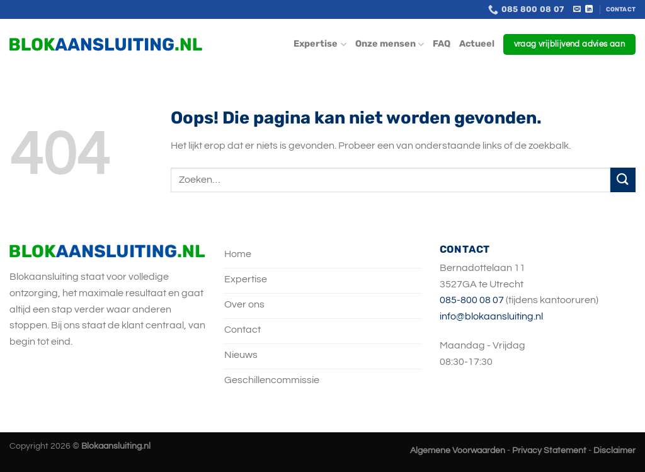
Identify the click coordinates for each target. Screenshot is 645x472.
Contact (621, 9)
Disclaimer (614, 450)
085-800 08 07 (472, 300)
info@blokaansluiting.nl (491, 316)
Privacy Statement (549, 450)
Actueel (476, 43)
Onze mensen (389, 44)
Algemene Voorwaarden (457, 450)
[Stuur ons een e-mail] (577, 9)
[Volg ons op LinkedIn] (589, 9)
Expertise (320, 44)
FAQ (441, 43)
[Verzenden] (623, 180)
